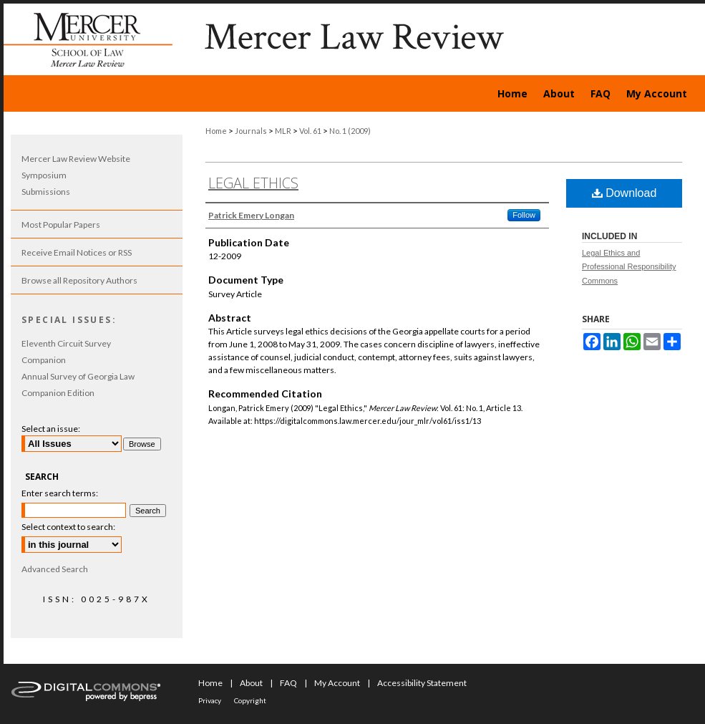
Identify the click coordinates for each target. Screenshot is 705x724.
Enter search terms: (59, 493)
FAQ (288, 682)
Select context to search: (68, 526)
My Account (337, 682)
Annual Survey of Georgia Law (78, 376)
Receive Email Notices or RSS (76, 252)
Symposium (44, 175)
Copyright (250, 700)
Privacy (209, 700)
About (251, 682)
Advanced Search (54, 569)
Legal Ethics (253, 183)
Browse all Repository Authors (79, 280)
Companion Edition (57, 392)
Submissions (45, 191)
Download (624, 193)
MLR (283, 130)
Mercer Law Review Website (75, 158)
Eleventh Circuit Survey (66, 343)
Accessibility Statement (422, 682)
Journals (251, 130)
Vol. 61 (310, 130)
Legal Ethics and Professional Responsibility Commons (629, 267)
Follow (523, 215)
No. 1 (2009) (350, 130)
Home (216, 130)
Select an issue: (50, 428)
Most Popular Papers (60, 224)
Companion (43, 359)
